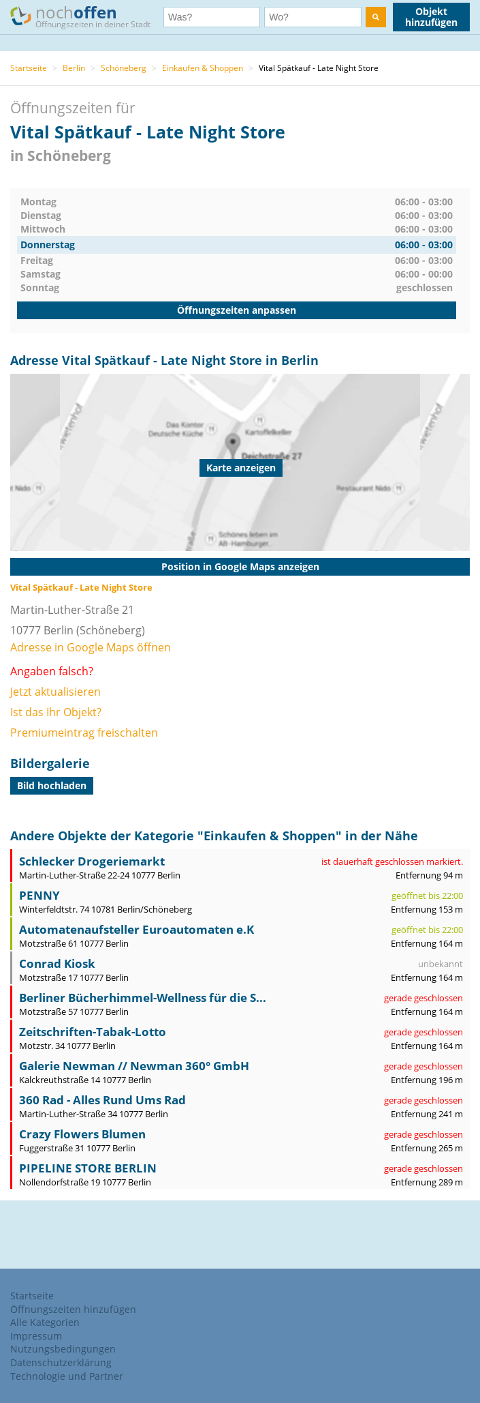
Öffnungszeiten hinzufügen (73, 1309)
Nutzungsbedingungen (63, 1348)
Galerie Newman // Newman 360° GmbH (134, 1066)
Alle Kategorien (45, 1322)
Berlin (74, 68)
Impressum (36, 1335)
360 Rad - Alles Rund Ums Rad (102, 1100)
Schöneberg (123, 68)
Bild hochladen (51, 785)
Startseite (28, 68)
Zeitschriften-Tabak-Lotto (92, 1031)
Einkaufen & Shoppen (202, 68)
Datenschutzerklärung (61, 1362)
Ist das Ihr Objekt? (55, 712)
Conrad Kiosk (57, 963)
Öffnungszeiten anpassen (236, 310)
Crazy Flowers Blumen (82, 1134)
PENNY (39, 895)
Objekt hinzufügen (431, 17)
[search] (376, 17)
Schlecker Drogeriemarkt (92, 861)
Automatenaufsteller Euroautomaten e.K (136, 929)
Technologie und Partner (66, 1376)
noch (86, 16)
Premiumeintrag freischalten (84, 732)
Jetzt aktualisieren (55, 691)
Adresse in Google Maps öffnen (90, 647)
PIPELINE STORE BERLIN (88, 1168)
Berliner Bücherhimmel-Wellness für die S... (142, 997)
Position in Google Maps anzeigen (240, 566)
